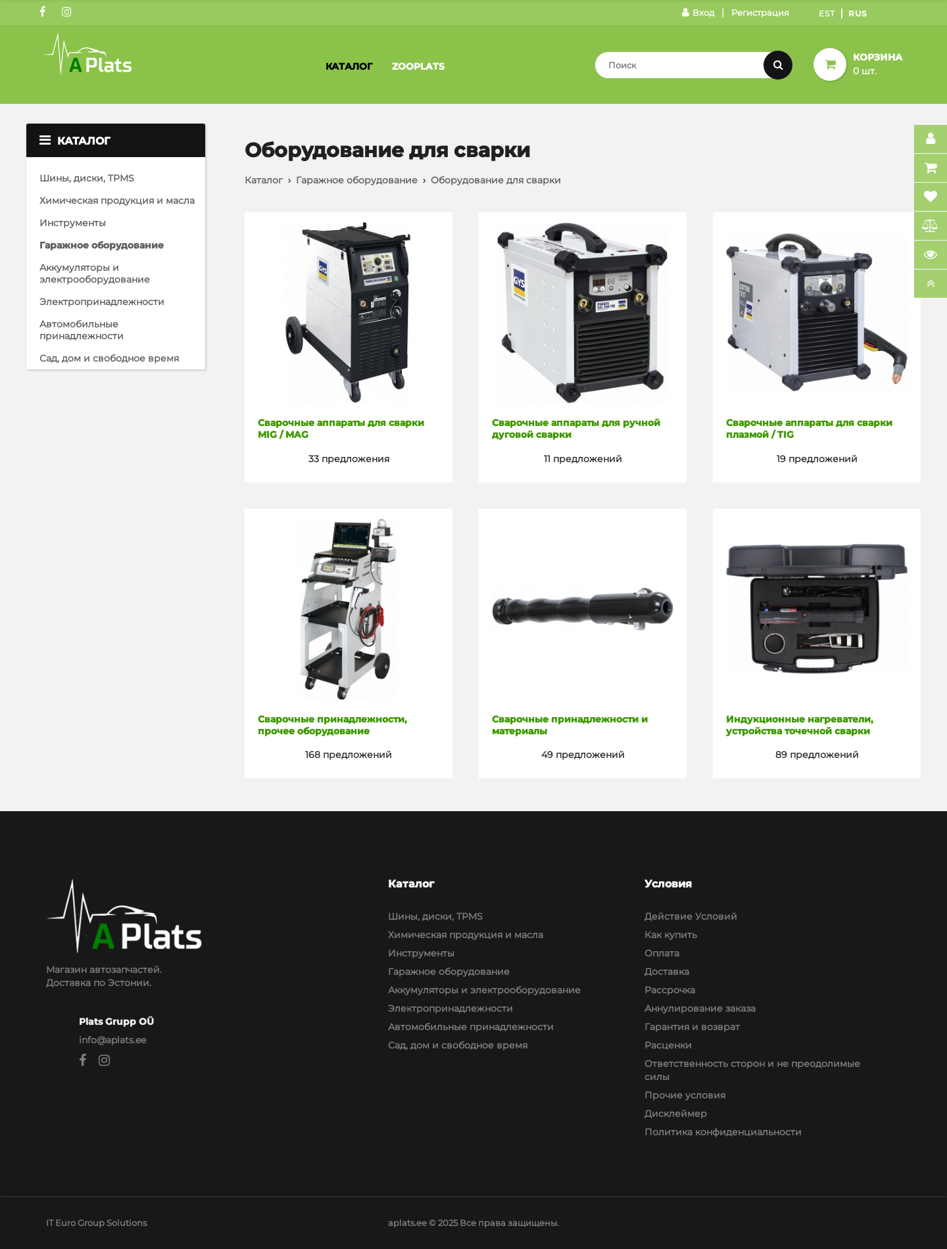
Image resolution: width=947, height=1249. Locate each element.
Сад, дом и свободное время (109, 358)
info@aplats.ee (112, 1040)
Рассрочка (669, 990)
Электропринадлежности (101, 302)
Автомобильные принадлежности (81, 330)
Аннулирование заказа (700, 1008)
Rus (857, 13)
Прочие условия (684, 1095)
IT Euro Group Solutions (96, 1222)
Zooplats (418, 66)
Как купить (670, 935)
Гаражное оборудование (101, 245)
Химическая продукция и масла (117, 200)
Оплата (661, 953)
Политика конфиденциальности (723, 1132)
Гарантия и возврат (692, 1027)
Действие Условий (690, 916)
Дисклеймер (675, 1113)
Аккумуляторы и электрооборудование (94, 273)
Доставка (666, 972)
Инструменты (72, 223)
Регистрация (760, 12)
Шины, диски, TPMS (86, 178)
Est (827, 13)
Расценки (668, 1045)
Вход (698, 12)
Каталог (349, 66)
